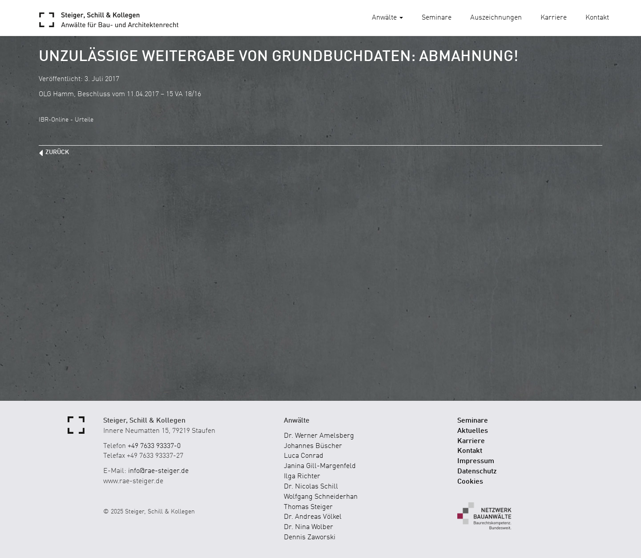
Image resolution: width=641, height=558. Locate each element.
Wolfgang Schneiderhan (321, 497)
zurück (57, 152)
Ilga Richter (302, 476)
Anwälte (387, 17)
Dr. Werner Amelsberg (319, 436)
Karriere (553, 17)
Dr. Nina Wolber (308, 527)
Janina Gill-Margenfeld (320, 466)
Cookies (470, 481)
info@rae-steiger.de (158, 471)
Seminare (437, 17)
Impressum (475, 461)
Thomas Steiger (308, 507)
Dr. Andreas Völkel (313, 517)
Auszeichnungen (496, 17)
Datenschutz (477, 471)
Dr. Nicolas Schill (311, 486)
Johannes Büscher (313, 446)
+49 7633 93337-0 (154, 446)
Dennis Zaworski (309, 537)
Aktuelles (472, 431)
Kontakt (597, 17)
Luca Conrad (303, 456)
